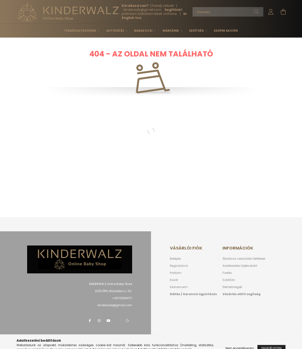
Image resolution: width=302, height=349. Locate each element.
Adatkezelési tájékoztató (239, 266)
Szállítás (228, 280)
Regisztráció (179, 266)
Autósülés (115, 31)
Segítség (197, 31)
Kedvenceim (179, 287)
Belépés (175, 259)
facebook (89, 320)
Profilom (175, 273)
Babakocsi (143, 31)
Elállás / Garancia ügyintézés (193, 294)
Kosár (174, 280)
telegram (118, 320)
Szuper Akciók (226, 31)
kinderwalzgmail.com (143, 9)
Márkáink (171, 31)
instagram (99, 320)
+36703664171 (122, 298)
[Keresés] (228, 12)
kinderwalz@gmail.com (115, 305)
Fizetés (227, 273)
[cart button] (283, 12)
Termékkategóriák (80, 31)
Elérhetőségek (232, 287)
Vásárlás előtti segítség (241, 294)
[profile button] (271, 12)
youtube (108, 320)
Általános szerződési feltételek (243, 259)
